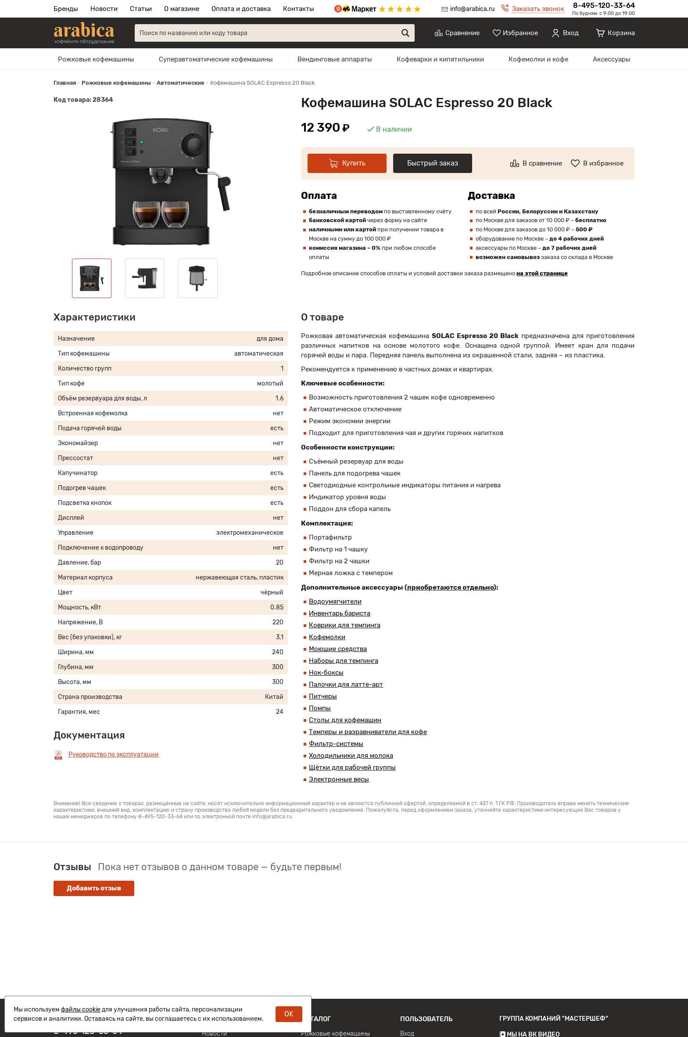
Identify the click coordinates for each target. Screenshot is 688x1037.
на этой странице (542, 273)
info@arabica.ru (472, 9)
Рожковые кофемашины (96, 59)
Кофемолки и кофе (538, 59)
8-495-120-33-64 (604, 5)
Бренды (66, 9)
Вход (407, 1032)
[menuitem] (96, 59)
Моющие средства (338, 649)
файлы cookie (80, 1009)
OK (289, 1014)
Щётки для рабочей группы (352, 767)
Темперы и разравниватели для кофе (368, 732)
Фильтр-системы (336, 744)
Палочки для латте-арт (346, 684)
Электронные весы (339, 779)
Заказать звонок (538, 9)
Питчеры (323, 696)
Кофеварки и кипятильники (440, 59)
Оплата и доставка (241, 9)
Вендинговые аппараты (334, 59)
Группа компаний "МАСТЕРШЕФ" (553, 1017)
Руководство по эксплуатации (113, 754)
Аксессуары (612, 59)
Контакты (298, 9)
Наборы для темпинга (343, 661)
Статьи (141, 9)
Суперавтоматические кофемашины (216, 59)
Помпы (320, 708)
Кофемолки (327, 637)
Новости (104, 9)
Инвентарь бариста (339, 613)
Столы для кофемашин (345, 720)
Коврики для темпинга (344, 625)
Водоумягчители (335, 601)
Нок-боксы (326, 673)
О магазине (181, 9)
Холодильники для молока (351, 756)
